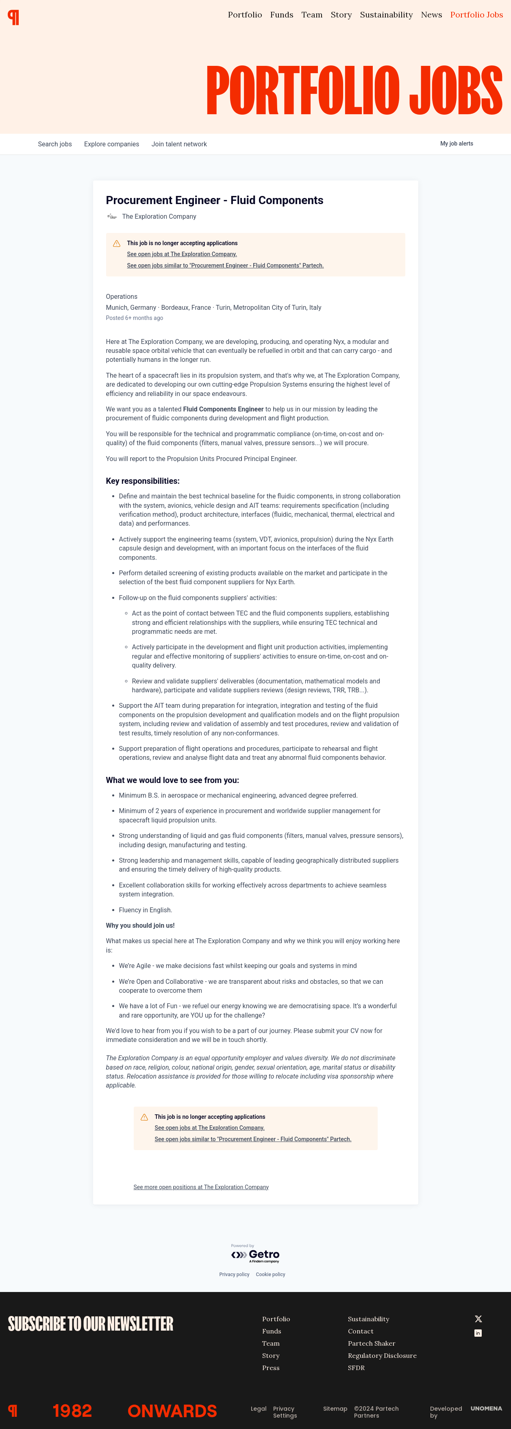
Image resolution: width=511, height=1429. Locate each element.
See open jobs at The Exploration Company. (182, 254)
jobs (55, 144)
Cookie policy (270, 1274)
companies (112, 144)
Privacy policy (234, 1274)
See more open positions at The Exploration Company (201, 1187)
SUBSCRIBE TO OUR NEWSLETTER (90, 1323)
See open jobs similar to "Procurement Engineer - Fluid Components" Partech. (225, 265)
